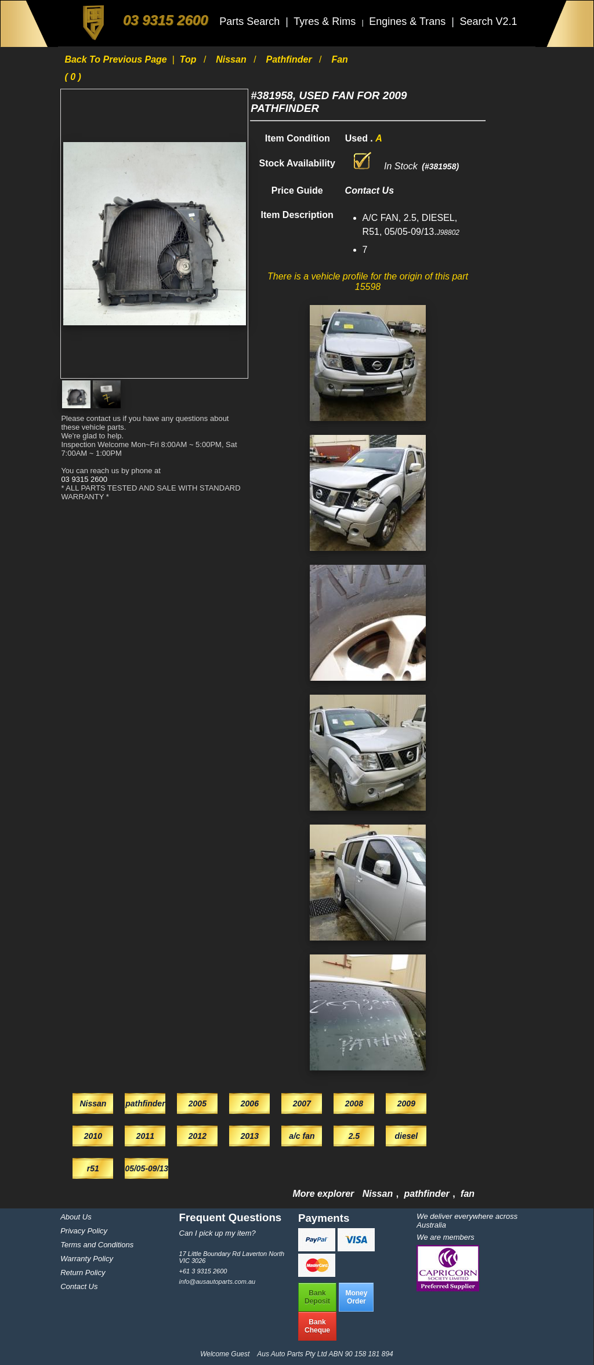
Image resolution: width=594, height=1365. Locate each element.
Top (189, 59)
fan (468, 1194)
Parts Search (250, 21)
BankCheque (317, 1326)
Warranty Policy (86, 1258)
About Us (75, 1216)
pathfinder (290, 59)
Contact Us (78, 1286)
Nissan (232, 59)
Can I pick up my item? (217, 1233)
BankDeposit (317, 1297)
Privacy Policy (83, 1230)
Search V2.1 (488, 21)
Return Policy (82, 1272)
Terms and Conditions (96, 1244)
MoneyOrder (356, 1297)
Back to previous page (116, 59)
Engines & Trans (408, 21)
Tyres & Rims (326, 21)
